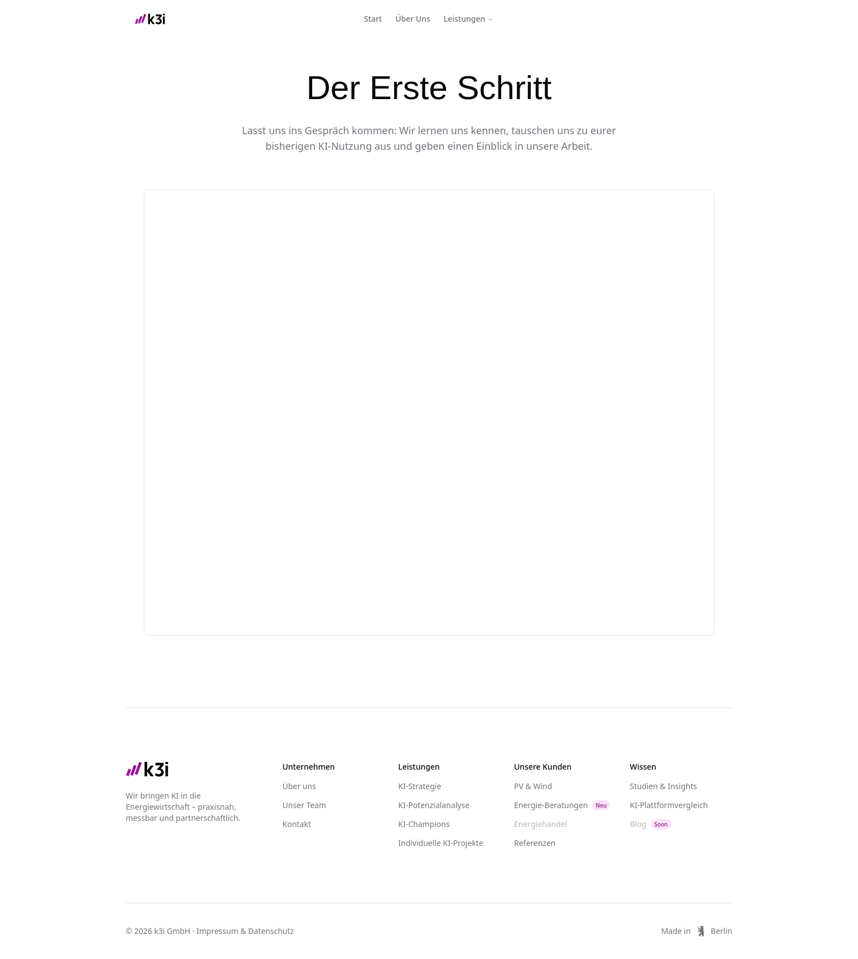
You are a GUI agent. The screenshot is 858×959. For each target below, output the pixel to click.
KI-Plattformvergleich (669, 805)
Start (373, 18)
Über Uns (412, 18)
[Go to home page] (194, 769)
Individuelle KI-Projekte (440, 843)
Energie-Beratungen (562, 805)
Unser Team (305, 805)
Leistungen (469, 18)
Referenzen (535, 843)
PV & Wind (533, 786)
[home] (150, 19)
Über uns (299, 786)
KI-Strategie (419, 786)
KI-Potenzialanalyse (433, 805)
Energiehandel (540, 824)
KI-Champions (423, 824)
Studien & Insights (663, 786)
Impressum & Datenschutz (245, 931)
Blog (650, 824)
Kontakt (297, 824)
